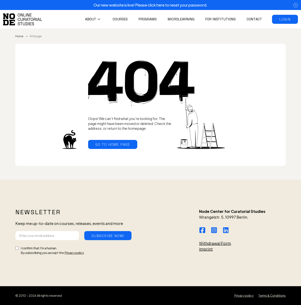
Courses (120, 19)
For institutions (220, 19)
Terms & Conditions (272, 295)
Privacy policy (74, 253)
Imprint (206, 248)
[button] (285, 19)
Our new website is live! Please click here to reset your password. (150, 4)
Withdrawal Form (215, 243)
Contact (254, 19)
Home (19, 36)
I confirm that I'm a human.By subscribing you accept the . (53, 250)
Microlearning (181, 19)
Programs (147, 19)
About (90, 19)
